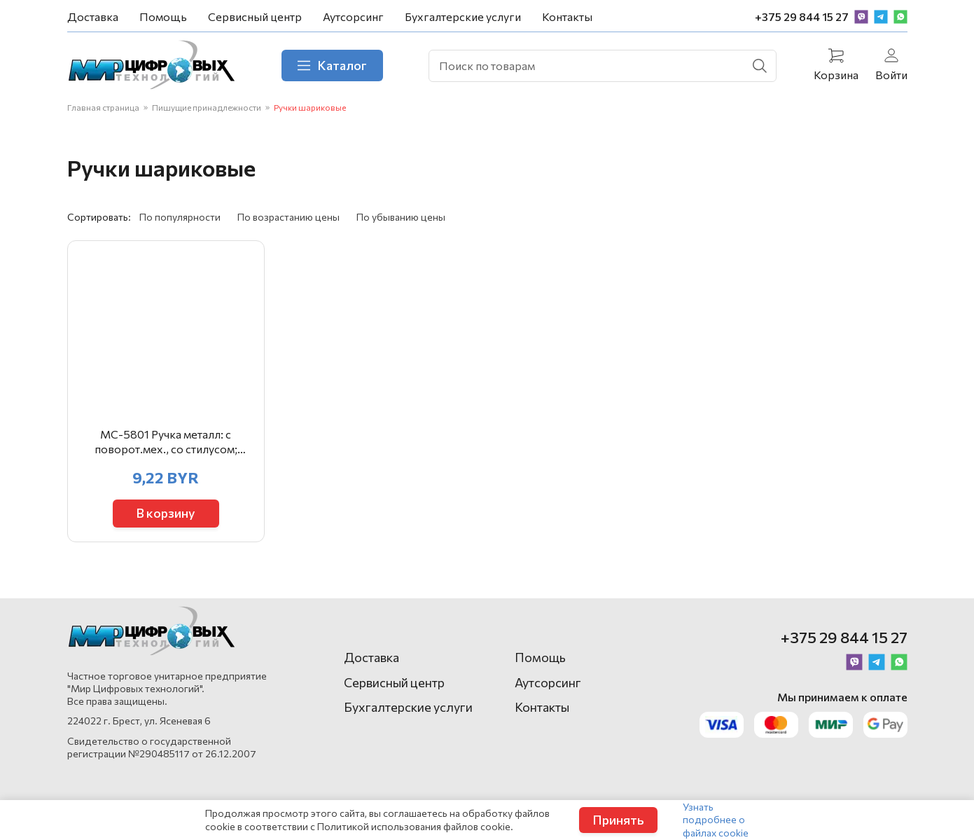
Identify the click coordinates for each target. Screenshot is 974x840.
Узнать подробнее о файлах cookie (716, 819)
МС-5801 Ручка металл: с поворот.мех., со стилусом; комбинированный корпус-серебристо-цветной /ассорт (165, 442)
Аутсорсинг (353, 16)
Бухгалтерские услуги (463, 16)
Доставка (92, 16)
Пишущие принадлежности (206, 107)
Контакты (567, 16)
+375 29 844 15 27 (802, 16)
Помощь (163, 16)
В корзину (165, 513)
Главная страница (103, 107)
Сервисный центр (255, 16)
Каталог (332, 65)
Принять (618, 819)
